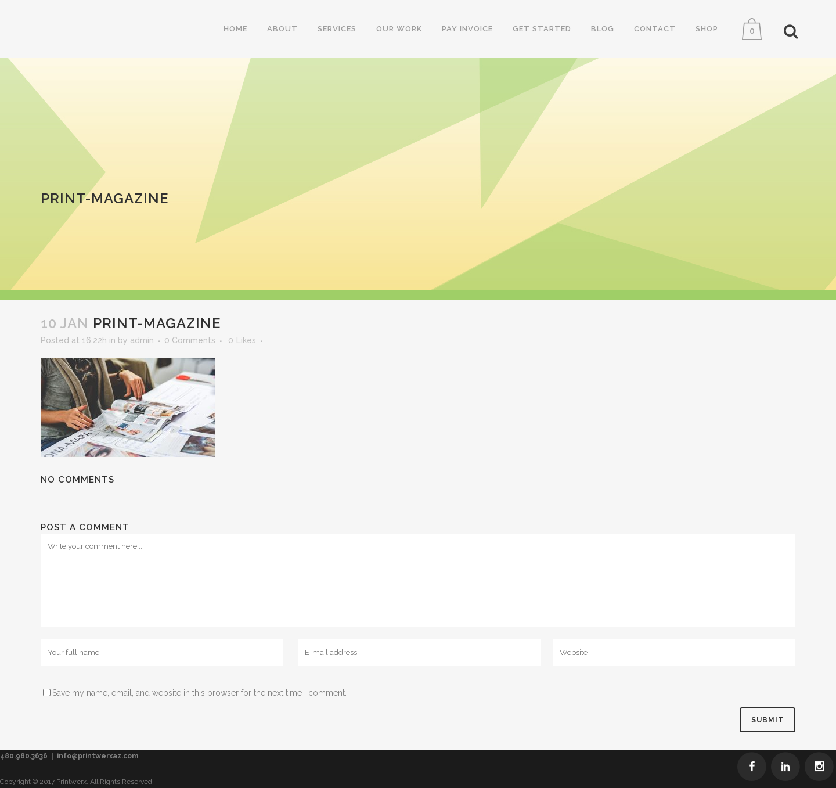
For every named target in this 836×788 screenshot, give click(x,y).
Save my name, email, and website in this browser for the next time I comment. (199, 692)
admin (142, 340)
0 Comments (189, 340)
